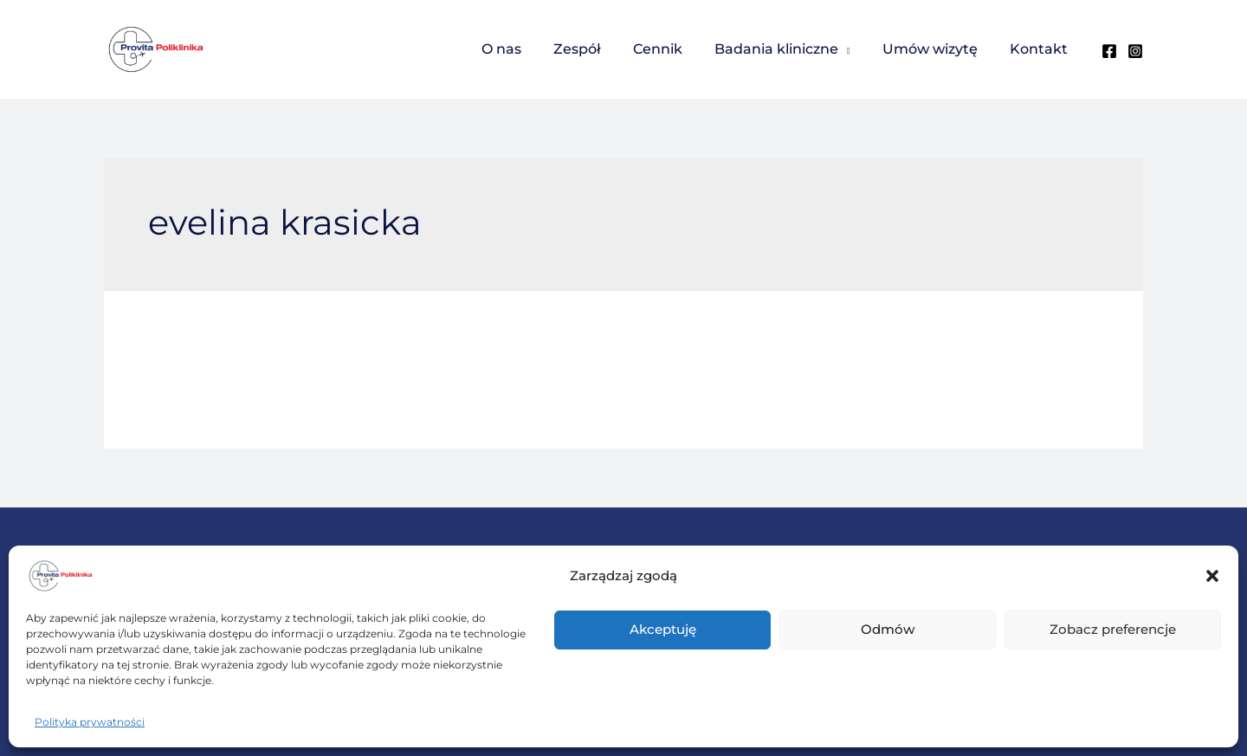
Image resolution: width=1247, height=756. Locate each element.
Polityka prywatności (90, 721)
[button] (1212, 576)
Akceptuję (663, 629)
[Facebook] (1109, 51)
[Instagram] (1135, 51)
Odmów (887, 629)
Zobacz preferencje (1113, 629)
